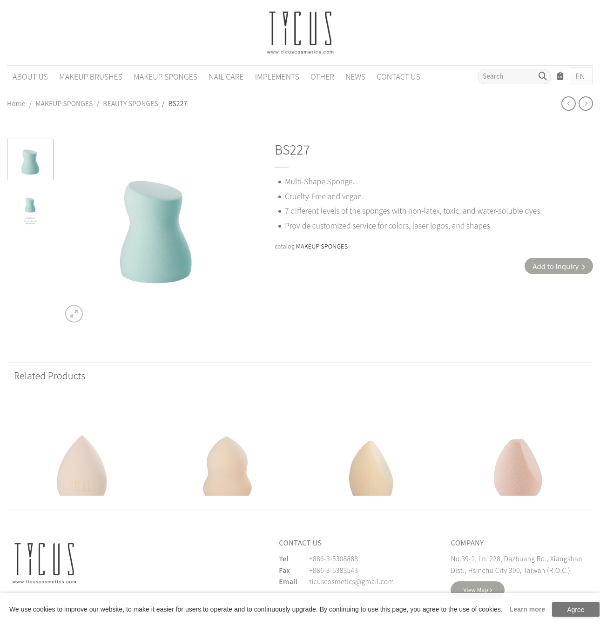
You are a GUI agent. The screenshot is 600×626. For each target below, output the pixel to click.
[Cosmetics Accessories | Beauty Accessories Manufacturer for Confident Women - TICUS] (300, 32)
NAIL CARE (226, 76)
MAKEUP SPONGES (165, 76)
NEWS (355, 76)
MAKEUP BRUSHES (90, 76)
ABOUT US (30, 76)
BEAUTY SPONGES (130, 103)
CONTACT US (398, 76)
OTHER (322, 76)
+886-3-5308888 (333, 558)
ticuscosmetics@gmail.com (351, 581)
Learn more (527, 609)
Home (16, 103)
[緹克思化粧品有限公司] (44, 563)
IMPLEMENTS (277, 76)
